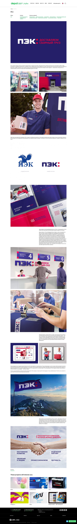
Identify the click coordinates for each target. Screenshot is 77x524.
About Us (42, 3)
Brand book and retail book (42, 17)
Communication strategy (52, 17)
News (46, 3)
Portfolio (32, 3)
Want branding (72, 521)
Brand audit (59, 17)
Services (37, 3)
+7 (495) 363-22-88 (16, 509)
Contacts (50, 3)
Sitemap (28, 522)
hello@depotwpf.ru (56, 3)
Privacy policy (34, 522)
